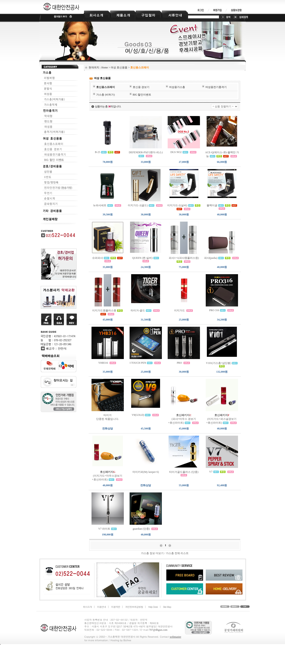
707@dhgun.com (158, 629)
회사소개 (87, 606)
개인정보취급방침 (134, 606)
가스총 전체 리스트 (177, 553)
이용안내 (101, 606)
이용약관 (115, 606)
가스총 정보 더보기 (152, 553)
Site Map (167, 606)
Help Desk (153, 606)
